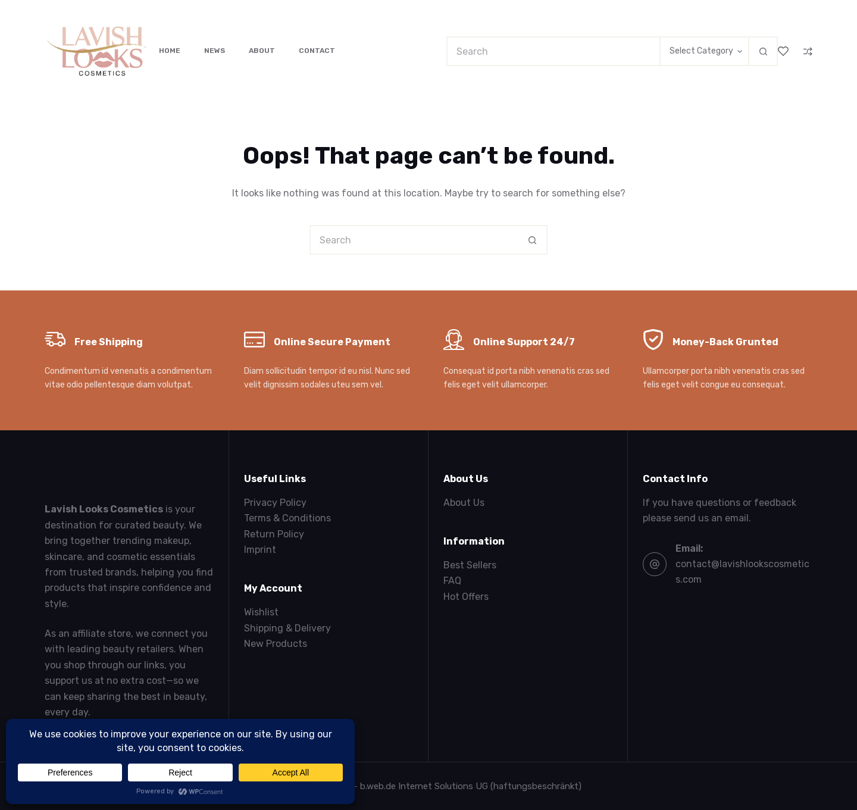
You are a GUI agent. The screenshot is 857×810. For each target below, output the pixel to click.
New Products (275, 643)
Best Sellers (469, 565)
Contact (317, 50)
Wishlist (261, 612)
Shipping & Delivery (287, 628)
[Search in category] (703, 51)
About (262, 50)
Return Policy (274, 534)
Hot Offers (466, 596)
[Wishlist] (783, 51)
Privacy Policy (275, 502)
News (214, 50)
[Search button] (763, 51)
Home (169, 50)
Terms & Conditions (287, 518)
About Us (463, 502)
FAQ (452, 580)
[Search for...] (552, 51)
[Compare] (807, 51)
